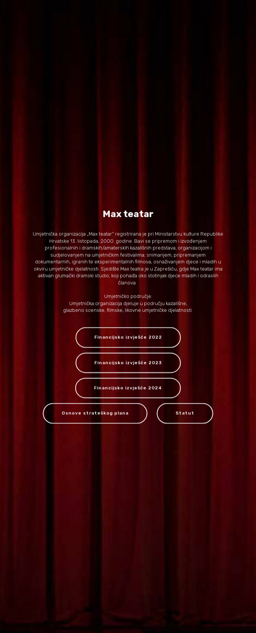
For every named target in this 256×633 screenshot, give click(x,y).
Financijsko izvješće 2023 (128, 363)
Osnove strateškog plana (95, 413)
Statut (185, 413)
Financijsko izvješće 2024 (128, 388)
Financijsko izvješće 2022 (128, 337)
